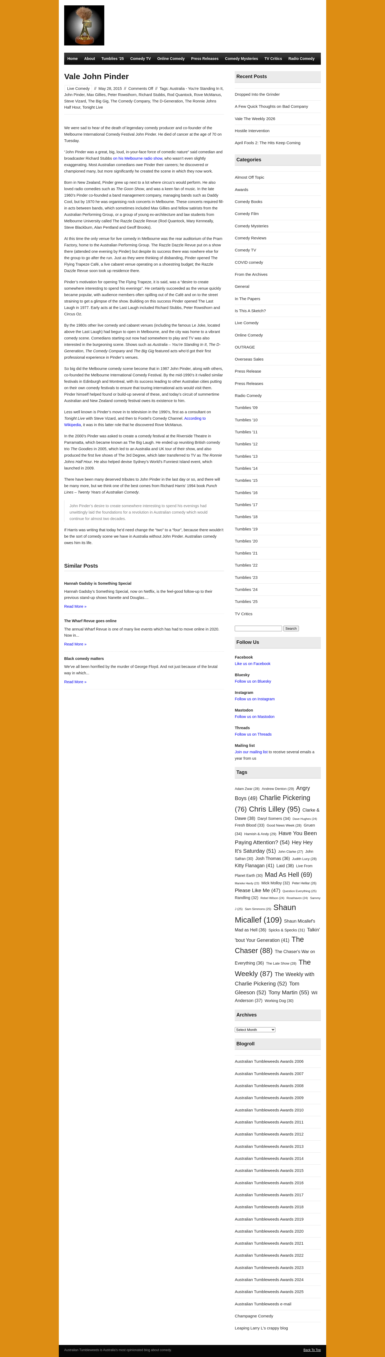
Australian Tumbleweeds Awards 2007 (269, 1073)
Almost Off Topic (249, 177)
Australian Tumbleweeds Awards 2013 (269, 1146)
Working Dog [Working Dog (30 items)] (279, 1001)
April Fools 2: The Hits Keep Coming (267, 142)
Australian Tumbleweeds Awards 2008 (269, 1085)
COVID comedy (249, 262)
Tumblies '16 (246, 492)
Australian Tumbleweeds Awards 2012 (269, 1134)
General (242, 286)
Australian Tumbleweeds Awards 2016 (269, 1182)
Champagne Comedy (254, 1316)
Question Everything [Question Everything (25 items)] (300, 891)
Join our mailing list (251, 752)
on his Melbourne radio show (137, 158)
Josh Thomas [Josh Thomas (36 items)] (272, 858)
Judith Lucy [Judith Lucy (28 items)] (304, 859)
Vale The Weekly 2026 (255, 118)
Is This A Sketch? (250, 310)
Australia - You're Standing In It (196, 88)
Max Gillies (96, 95)
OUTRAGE (245, 347)
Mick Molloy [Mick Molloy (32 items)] (275, 883)
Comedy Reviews (250, 238)
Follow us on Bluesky (253, 681)
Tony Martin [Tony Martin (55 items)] (288, 992)
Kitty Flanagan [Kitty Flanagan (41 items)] (254, 865)
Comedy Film (247, 213)
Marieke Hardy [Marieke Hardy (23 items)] (247, 883)
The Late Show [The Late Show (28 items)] (281, 963)
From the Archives (251, 274)
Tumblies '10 (246, 420)
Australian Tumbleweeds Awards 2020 (269, 1231)
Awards (241, 189)
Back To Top (312, 1350)
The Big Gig (98, 101)
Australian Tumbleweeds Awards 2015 (269, 1170)
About (89, 58)
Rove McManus (207, 95)
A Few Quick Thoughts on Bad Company (271, 106)
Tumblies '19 (246, 529)
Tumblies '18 (246, 516)
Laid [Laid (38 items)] (285, 865)
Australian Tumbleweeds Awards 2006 (269, 1061)
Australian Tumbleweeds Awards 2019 (269, 1219)
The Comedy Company (130, 101)
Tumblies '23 (246, 577)
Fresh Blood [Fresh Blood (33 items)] (249, 825)
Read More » (75, 606)
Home (72, 58)
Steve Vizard (75, 101)
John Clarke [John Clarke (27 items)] (290, 852)
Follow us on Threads (253, 734)
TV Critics (273, 58)
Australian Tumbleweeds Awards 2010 (269, 1110)
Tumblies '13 (246, 456)
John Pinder (74, 95)
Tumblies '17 (246, 504)
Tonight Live (92, 107)
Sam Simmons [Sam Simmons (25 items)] (258, 909)
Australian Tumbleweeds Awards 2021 (269, 1243)
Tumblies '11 (246, 432)
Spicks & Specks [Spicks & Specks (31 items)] (286, 930)
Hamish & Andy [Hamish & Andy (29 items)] (260, 834)
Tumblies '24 (246, 589)
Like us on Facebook (252, 664)
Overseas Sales (249, 359)
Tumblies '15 (246, 480)
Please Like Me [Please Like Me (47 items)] (257, 890)
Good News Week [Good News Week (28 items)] (284, 825)
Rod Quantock (179, 95)
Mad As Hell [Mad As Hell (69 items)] (288, 874)
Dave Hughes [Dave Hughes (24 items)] (305, 818)
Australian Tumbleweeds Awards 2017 (269, 1194)
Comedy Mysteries (241, 58)
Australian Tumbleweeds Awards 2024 (269, 1279)
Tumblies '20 (246, 541)
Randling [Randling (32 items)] (246, 898)
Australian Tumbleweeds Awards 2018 (269, 1207)
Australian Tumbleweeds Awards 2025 (269, 1291)
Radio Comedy (301, 58)
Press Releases (205, 58)
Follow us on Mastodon (254, 716)
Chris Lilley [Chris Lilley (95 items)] (274, 809)
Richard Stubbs (152, 95)
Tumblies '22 (246, 565)
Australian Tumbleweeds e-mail (263, 1304)
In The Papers (247, 298)
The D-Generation (167, 101)
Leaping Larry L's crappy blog (261, 1328)
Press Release (248, 371)
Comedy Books (248, 201)
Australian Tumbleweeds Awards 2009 (269, 1097)
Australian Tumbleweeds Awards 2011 (269, 1122)
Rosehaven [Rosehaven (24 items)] (297, 898)
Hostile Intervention (252, 130)
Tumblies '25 (246, 601)
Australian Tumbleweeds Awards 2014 (269, 1158)
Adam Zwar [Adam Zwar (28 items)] (247, 789)
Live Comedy (78, 88)
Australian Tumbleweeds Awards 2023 (269, 1267)
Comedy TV (140, 58)
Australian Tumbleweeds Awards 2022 (269, 1255)
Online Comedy (171, 58)
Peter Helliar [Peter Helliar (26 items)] (304, 883)
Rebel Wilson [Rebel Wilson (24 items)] (272, 898)
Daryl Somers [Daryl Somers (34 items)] (273, 818)
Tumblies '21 (246, 553)
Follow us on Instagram (255, 699)
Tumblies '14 (246, 468)
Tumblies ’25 (112, 58)
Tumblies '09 (246, 407)
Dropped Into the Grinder (257, 94)
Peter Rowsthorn (122, 95)
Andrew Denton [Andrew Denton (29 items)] (278, 789)
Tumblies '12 (246, 444)
